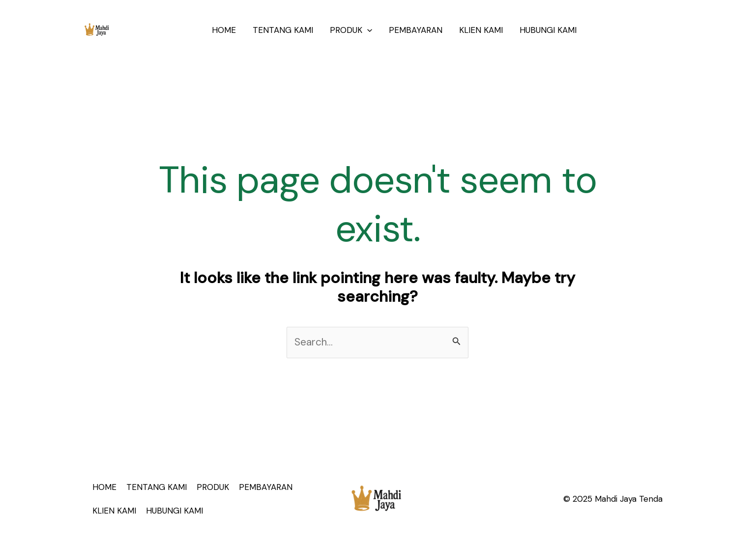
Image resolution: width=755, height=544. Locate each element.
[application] (367, 30)
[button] (633, 30)
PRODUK (351, 30)
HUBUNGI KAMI (548, 30)
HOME (224, 30)
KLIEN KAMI (481, 30)
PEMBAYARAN (415, 30)
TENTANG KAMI (283, 30)
